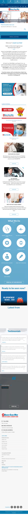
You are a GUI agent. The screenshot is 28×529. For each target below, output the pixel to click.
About (4, 460)
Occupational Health (6, 452)
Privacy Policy (14, 512)
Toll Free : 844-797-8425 (12, 6)
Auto (4, 445)
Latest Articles (6, 104)
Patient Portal (4, 448)
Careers (6, 4)
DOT (3, 456)
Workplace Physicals (8, 458)
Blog (3, 462)
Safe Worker (6, 454)
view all (14, 406)
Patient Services (5, 437)
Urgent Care (4, 439)
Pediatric (4, 441)
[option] (14, 17)
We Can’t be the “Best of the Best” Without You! (14, 120)
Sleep (4, 446)
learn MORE (14, 163)
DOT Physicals (4, 443)
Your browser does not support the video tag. (14, 298)
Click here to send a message (7, 427)
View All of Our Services (14, 282)
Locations (2, 4)
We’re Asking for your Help (14, 138)
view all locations (14, 36)
